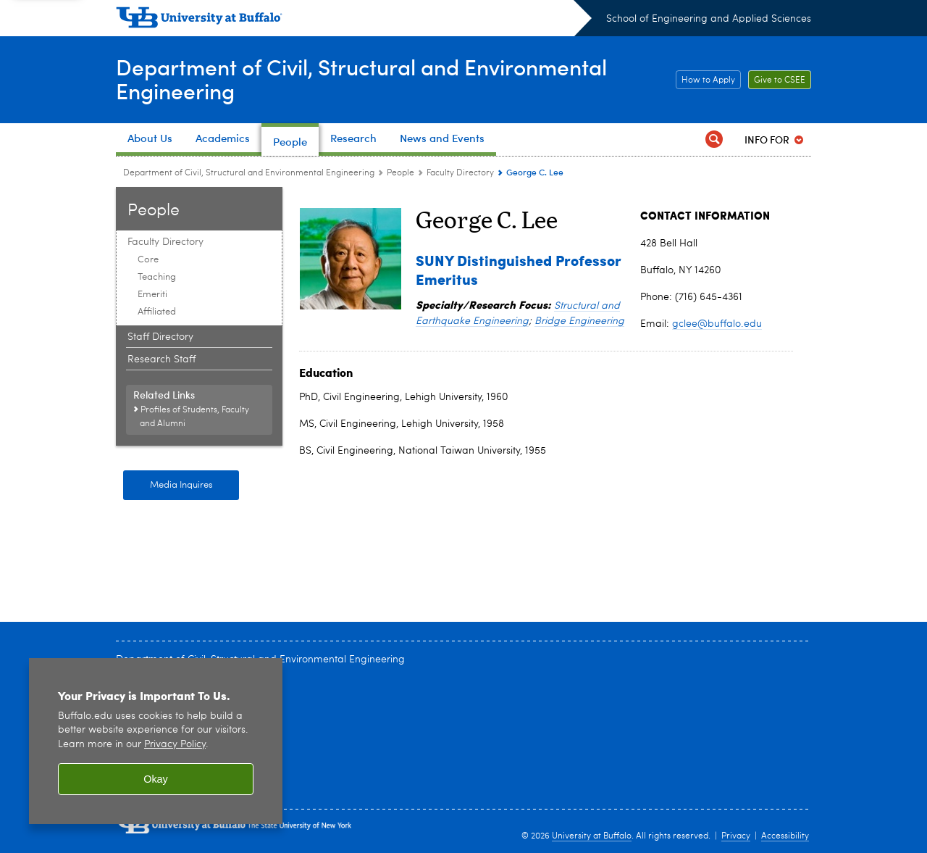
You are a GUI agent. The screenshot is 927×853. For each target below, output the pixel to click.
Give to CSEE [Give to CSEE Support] (776, 80)
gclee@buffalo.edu (717, 324)
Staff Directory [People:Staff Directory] (160, 337)
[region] (155, 741)
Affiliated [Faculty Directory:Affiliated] (157, 312)
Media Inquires (181, 485)
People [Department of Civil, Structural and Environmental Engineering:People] (400, 173)
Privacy (735, 836)
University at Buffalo (592, 836)
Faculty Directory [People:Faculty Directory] (460, 173)
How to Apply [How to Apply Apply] (705, 80)
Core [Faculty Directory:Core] (148, 260)
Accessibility (785, 836)
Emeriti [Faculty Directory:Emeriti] (152, 294)
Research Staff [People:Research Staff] (161, 359)
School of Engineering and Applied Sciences (708, 19)
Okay (155, 779)
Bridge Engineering (579, 321)
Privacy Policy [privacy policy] (175, 744)
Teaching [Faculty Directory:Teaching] (157, 277)
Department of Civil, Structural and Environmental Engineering (361, 78)
